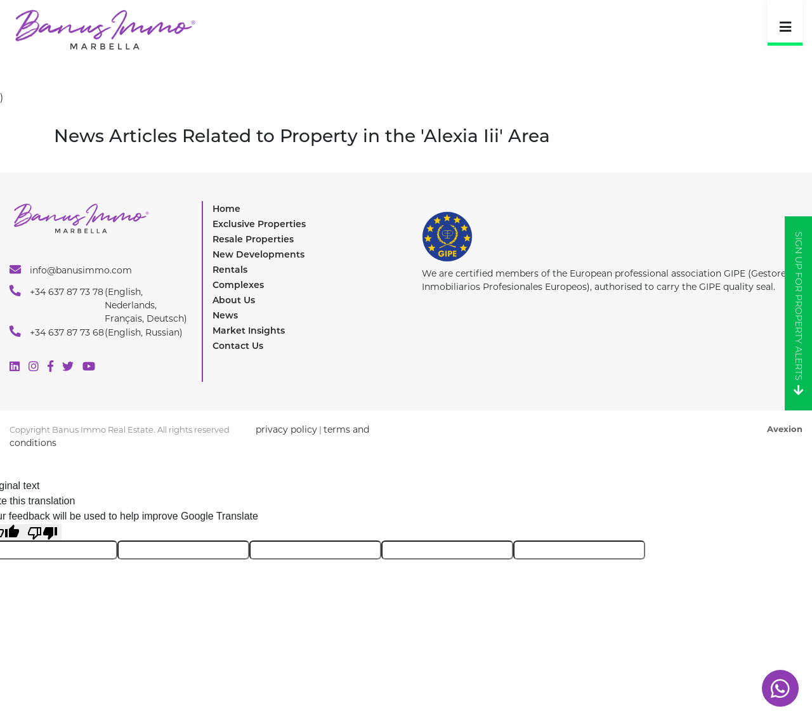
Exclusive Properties (259, 224)
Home (226, 208)
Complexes (238, 285)
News (225, 315)
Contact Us (238, 345)
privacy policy (286, 429)
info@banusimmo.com (71, 269)
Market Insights (249, 330)
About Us (234, 300)
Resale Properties (253, 239)
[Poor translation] (42, 532)
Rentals (230, 269)
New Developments (258, 254)
